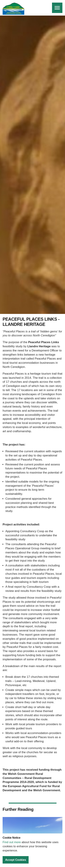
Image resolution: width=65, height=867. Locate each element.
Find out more (12, 842)
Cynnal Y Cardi (13, 9)
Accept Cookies (15, 859)
